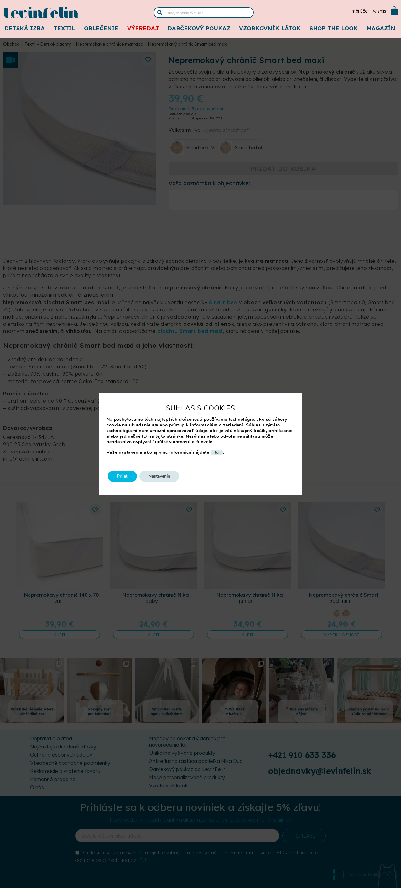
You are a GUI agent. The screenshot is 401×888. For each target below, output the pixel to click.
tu (217, 452)
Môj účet (360, 11)
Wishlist (380, 11)
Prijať (123, 476)
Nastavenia (161, 476)
